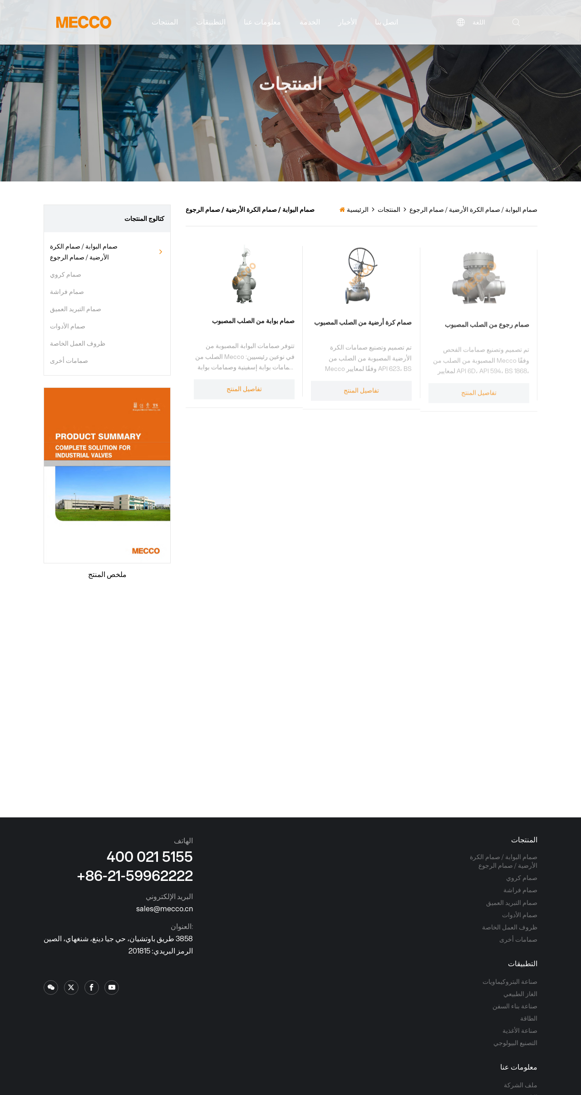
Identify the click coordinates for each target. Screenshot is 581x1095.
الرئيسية (358, 209)
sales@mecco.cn (164, 908)
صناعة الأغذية (519, 1030)
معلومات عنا (262, 22)
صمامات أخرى (69, 360)
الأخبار (347, 22)
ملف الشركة (520, 1085)
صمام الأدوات (67, 326)
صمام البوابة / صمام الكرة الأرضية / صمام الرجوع (84, 251)
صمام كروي (65, 274)
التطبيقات (211, 22)
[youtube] (111, 987)
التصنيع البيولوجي (515, 1042)
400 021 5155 (150, 856)
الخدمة (310, 22)
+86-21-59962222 (135, 875)
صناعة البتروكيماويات (510, 981)
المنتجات (165, 22)
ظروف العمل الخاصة (77, 343)
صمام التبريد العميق (75, 309)
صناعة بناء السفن (514, 1006)
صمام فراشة (67, 291)
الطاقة (528, 1018)
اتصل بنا (386, 22)
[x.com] (51, 987)
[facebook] (91, 987)
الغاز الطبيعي (520, 993)
